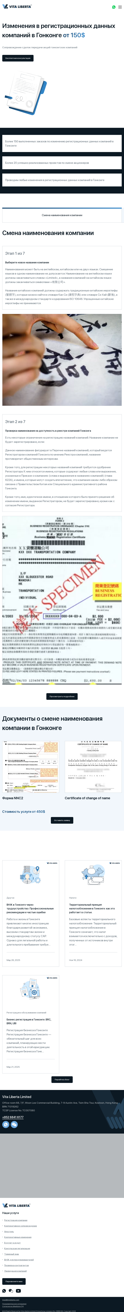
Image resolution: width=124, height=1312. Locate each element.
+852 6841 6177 (13, 1117)
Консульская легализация (17, 1248)
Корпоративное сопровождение (20, 1226)
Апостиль (9, 1231)
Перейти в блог (62, 1079)
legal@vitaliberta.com (10, 1300)
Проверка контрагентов (16, 1265)
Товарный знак (11, 1254)
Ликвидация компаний (15, 1271)
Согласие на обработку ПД (13, 1306)
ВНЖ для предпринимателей (19, 1259)
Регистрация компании (15, 1220)
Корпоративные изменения (17, 1237)
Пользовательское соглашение (14, 1304)
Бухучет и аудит (12, 1242)
